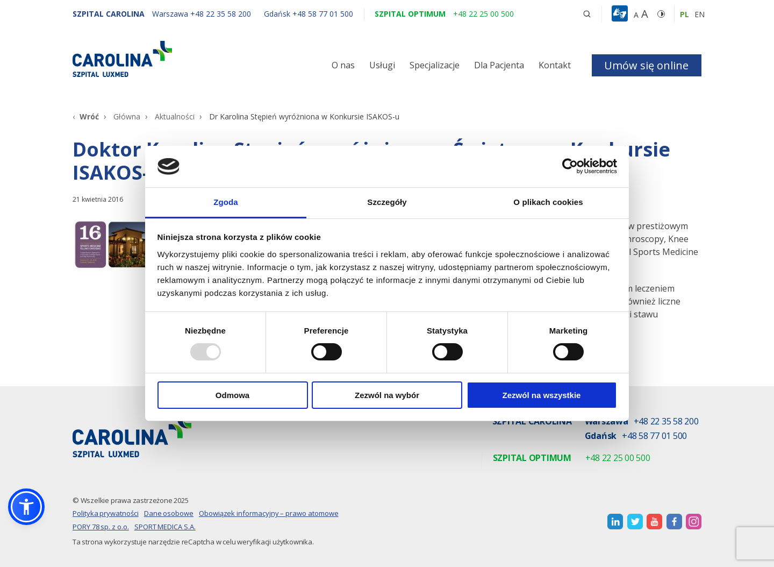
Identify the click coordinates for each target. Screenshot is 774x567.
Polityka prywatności (106, 513)
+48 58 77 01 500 (654, 436)
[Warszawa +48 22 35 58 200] (202, 14)
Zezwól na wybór (387, 395)
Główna (126, 116)
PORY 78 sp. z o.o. (101, 526)
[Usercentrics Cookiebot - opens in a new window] (570, 166)
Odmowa (232, 395)
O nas (343, 65)
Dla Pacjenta (499, 65)
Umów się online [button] (646, 65)
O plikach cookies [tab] (548, 202)
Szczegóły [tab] (386, 202)
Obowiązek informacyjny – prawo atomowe (269, 513)
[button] (621, 14)
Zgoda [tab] (225, 202)
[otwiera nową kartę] (615, 521)
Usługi (382, 65)
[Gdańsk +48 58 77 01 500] (303, 14)
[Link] (172, 59)
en (699, 14)
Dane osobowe (169, 513)
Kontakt (555, 65)
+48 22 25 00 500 (617, 458)
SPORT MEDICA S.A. (165, 526)
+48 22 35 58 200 (666, 422)
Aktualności (175, 116)
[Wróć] (86, 116)
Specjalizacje (435, 65)
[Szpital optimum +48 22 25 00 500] (444, 14)
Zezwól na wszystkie (542, 395)
